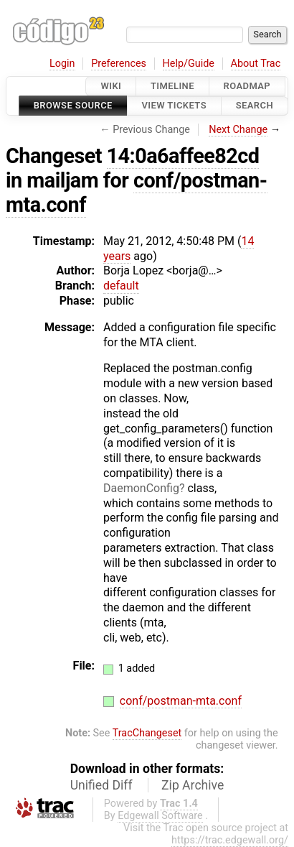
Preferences (118, 63)
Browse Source (73, 106)
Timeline (172, 85)
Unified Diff (101, 785)
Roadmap (247, 85)
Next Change (238, 130)
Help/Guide (188, 63)
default (121, 285)
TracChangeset (147, 733)
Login (62, 63)
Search (254, 106)
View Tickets (174, 106)
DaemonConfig (141, 488)
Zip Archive (192, 785)
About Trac (256, 63)
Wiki (110, 85)
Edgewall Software (160, 816)
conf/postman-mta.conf (136, 192)
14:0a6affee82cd (183, 156)
